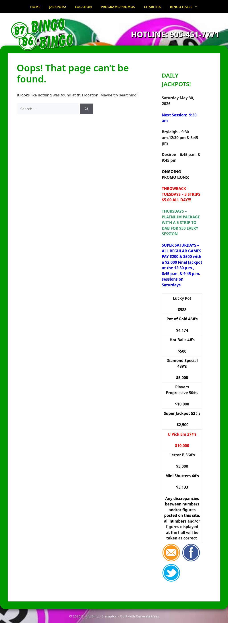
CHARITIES (152, 6)
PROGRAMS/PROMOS (118, 6)
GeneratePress (147, 616)
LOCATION (83, 6)
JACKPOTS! (57, 6)
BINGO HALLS (186, 6)
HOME (35, 6)
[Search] (86, 109)
